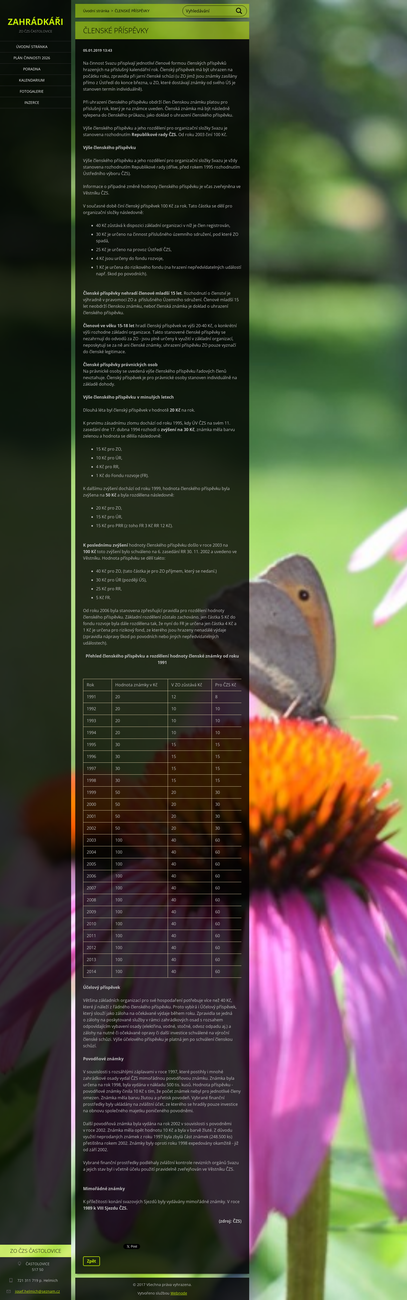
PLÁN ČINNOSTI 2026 (31, 57)
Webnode (179, 1293)
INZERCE (31, 102)
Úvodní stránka (32, 46)
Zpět (91, 1261)
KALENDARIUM (32, 80)
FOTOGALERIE (32, 91)
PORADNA (31, 68)
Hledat (239, 11)
